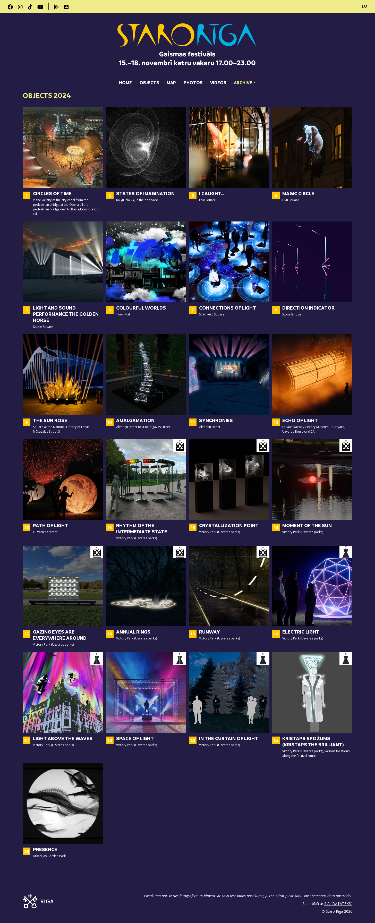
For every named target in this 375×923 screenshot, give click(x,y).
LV (364, 6)
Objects (149, 82)
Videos (218, 82)
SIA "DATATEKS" (338, 903)
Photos (193, 82)
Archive (245, 80)
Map (171, 82)
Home (125, 82)
